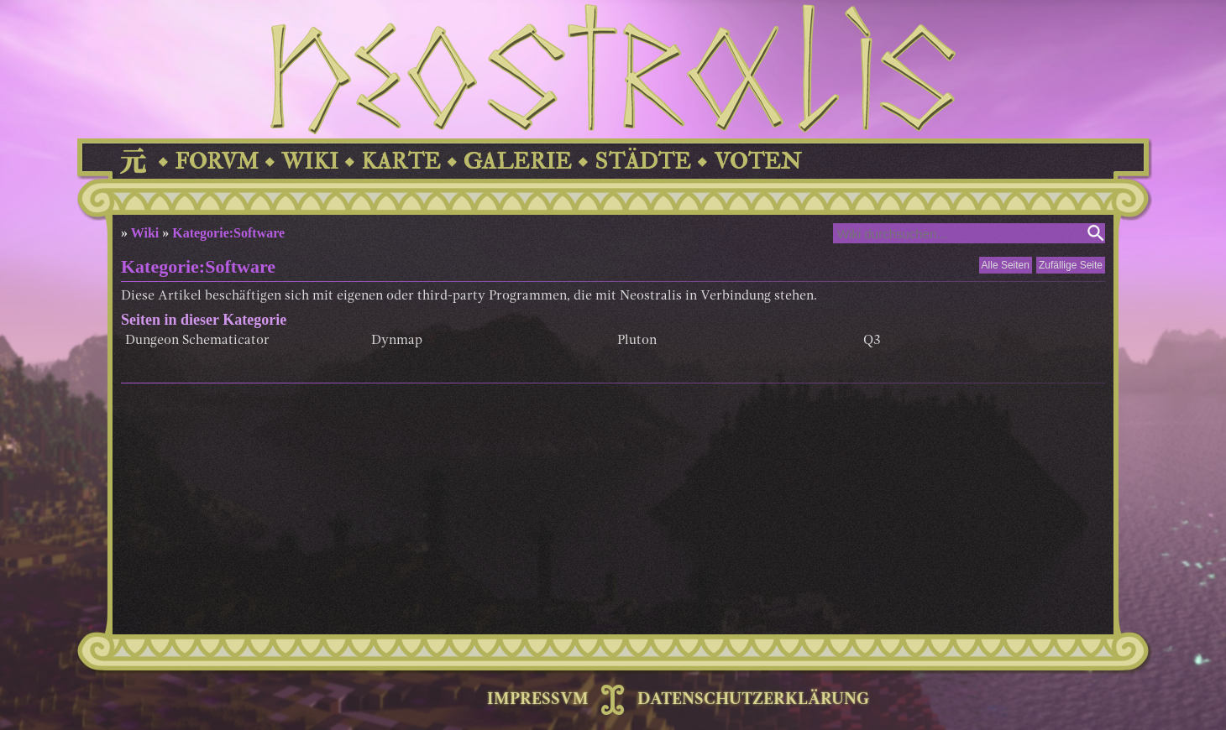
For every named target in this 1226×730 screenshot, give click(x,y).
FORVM (217, 161)
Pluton (637, 340)
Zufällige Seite (1071, 265)
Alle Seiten (1006, 265)
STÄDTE (643, 161)
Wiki (145, 233)
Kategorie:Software (228, 233)
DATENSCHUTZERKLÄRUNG (753, 699)
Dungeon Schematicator (197, 340)
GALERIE (518, 161)
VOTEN (757, 161)
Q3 (872, 340)
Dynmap (396, 340)
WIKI (309, 161)
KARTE (401, 161)
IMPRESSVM (538, 699)
